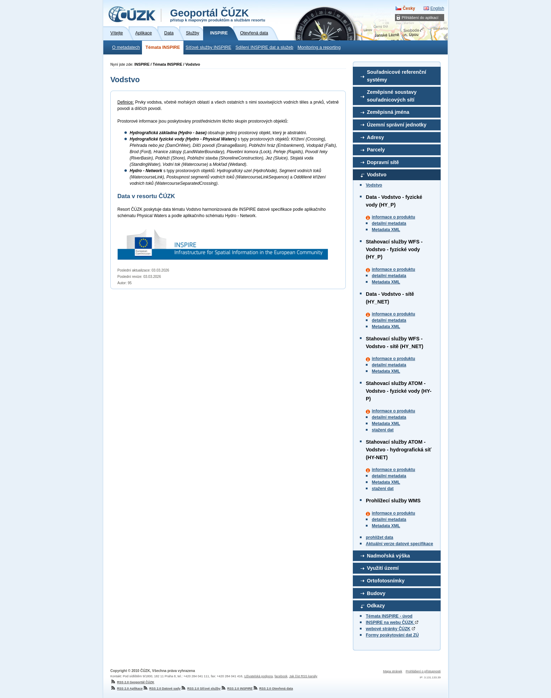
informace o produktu (393, 217)
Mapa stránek (392, 671)
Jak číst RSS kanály (303, 676)
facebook (280, 676)
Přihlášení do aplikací (420, 17)
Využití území (383, 568)
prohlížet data (379, 537)
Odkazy (376, 605)
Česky (409, 8)
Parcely (376, 149)
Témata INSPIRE (162, 47)
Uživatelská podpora (258, 676)
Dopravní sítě (383, 162)
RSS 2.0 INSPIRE (237, 688)
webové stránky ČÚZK (388, 628)
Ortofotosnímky (385, 580)
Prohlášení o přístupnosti (423, 671)
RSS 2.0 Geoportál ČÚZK (132, 682)
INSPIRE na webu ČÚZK (392, 622)
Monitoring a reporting (319, 47)
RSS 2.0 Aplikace (126, 688)
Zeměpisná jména (388, 112)
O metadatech (126, 47)
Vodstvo (377, 174)
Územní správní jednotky (397, 125)
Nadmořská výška (388, 556)
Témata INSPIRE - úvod (389, 616)
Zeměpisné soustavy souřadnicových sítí (392, 96)
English (437, 8)
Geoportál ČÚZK (217, 14)
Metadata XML (386, 229)
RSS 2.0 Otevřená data (273, 688)
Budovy (376, 593)
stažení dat (383, 430)
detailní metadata (389, 223)
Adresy (375, 137)
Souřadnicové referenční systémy (396, 76)
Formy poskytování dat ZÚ (392, 635)
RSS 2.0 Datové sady (162, 688)
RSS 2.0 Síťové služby (201, 688)
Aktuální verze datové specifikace (399, 543)
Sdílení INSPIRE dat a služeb (264, 47)
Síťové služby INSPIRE (208, 47)
